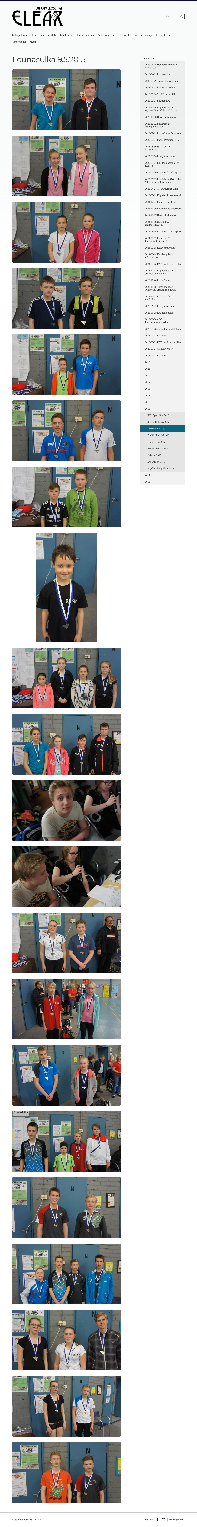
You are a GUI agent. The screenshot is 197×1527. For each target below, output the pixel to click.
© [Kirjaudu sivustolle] (13, 1519)
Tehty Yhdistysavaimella (176, 1520)
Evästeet (149, 1519)
